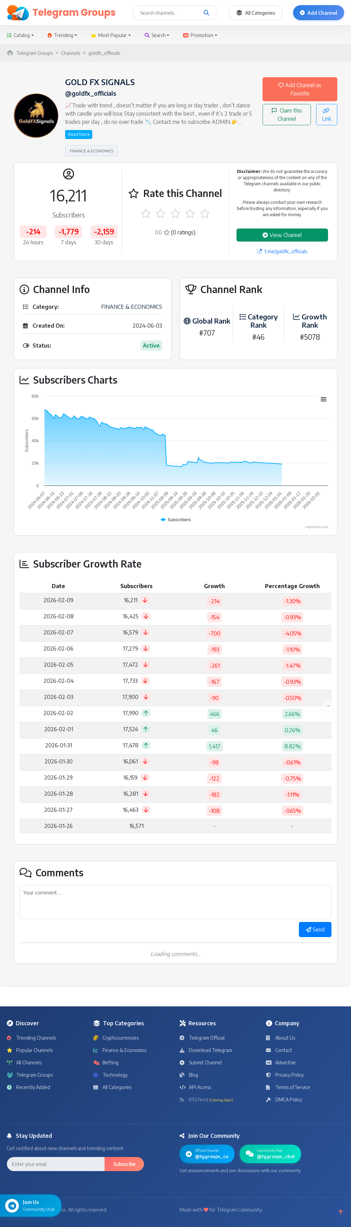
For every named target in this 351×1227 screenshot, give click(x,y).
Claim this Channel (287, 114)
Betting (106, 1062)
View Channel (282, 235)
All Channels (24, 1062)
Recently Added (28, 1087)
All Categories (255, 13)
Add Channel (318, 13)
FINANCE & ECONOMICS (91, 150)
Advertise (281, 1062)
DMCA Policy (284, 1099)
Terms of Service (288, 1087)
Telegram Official (202, 1038)
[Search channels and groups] (206, 12)
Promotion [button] (198, 35)
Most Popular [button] (109, 35)
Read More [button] (78, 134)
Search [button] (155, 35)
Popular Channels (30, 1050)
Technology (110, 1075)
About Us (280, 1038)
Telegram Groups (30, 1075)
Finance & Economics (119, 1050)
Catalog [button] (18, 35)
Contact (279, 1050)
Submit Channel (201, 1062)
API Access (195, 1087)
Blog (189, 1075)
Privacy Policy (285, 1075)
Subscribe (124, 1164)
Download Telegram (206, 1050)
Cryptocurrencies (115, 1038)
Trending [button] (60, 35)
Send (315, 929)
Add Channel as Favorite (300, 89)
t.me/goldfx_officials (282, 251)
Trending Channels (31, 1038)
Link (326, 115)
